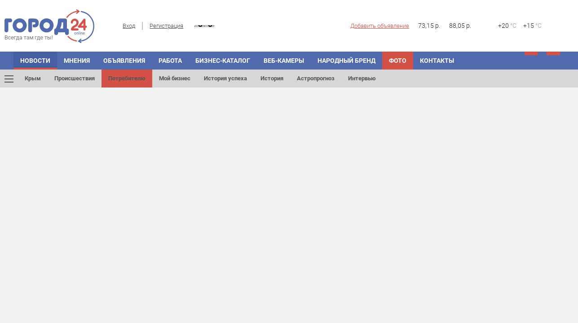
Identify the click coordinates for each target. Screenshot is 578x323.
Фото (397, 60)
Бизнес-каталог (222, 60)
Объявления (124, 60)
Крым (33, 78)
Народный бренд (346, 60)
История (271, 78)
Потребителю (127, 78)
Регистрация (166, 25)
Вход (129, 25)
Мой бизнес (174, 78)
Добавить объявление (379, 25)
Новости (35, 60)
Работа (170, 60)
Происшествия (74, 78)
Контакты (437, 60)
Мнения (77, 60)
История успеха (225, 78)
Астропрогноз (316, 78)
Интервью (362, 78)
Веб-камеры (284, 60)
